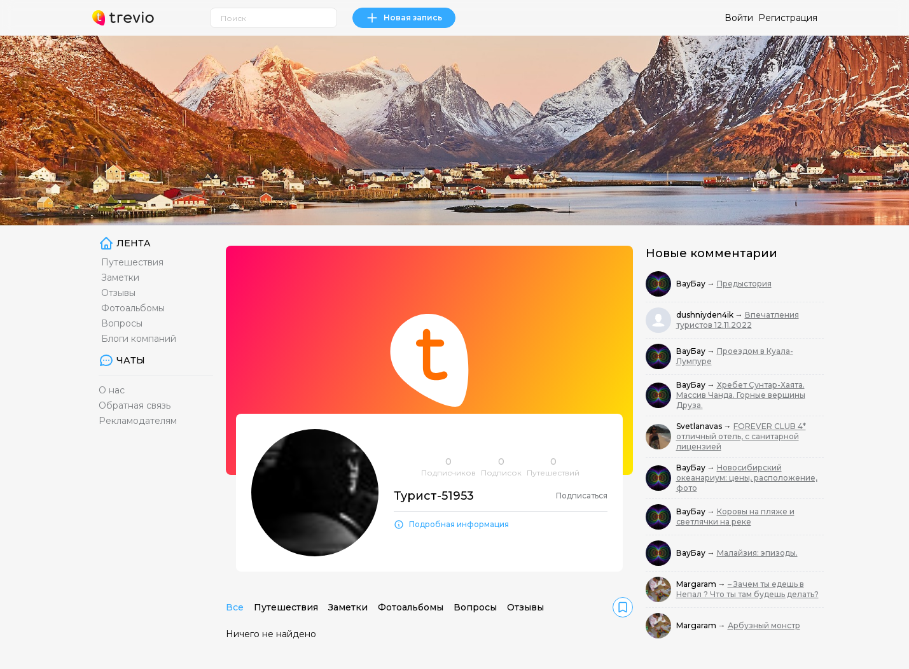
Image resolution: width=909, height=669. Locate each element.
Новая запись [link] (404, 17)
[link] (623, 607)
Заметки (120, 277)
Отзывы (118, 293)
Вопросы (121, 323)
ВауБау (691, 283)
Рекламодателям (138, 420)
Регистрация (787, 18)
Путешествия (132, 262)
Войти (739, 18)
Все (235, 607)
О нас (112, 390)
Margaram (697, 584)
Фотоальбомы (133, 308)
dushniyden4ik (705, 315)
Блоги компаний (138, 338)
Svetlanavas (700, 426)
